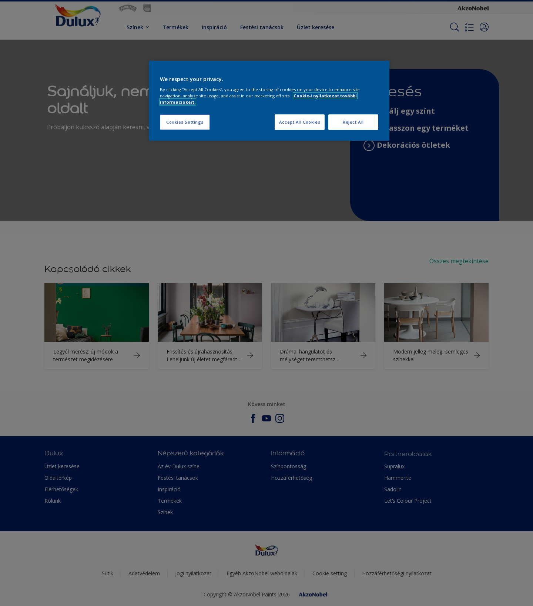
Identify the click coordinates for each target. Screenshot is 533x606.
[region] (269, 101)
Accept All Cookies (299, 122)
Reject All (353, 122)
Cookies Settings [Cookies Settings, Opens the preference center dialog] (185, 122)
